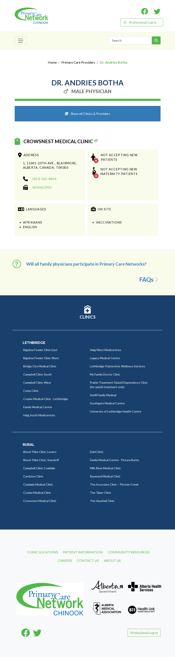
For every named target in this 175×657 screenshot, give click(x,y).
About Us (112, 560)
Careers (65, 560)
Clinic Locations (42, 552)
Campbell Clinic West (37, 382)
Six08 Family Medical (103, 395)
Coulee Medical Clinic (37, 492)
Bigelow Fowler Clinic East (40, 350)
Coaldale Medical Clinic (38, 484)
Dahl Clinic (97, 452)
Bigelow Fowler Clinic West (41, 358)
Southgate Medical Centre (107, 403)
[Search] (130, 40)
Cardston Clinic (33, 476)
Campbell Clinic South (37, 374)
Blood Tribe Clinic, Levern (39, 452)
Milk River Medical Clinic (105, 468)
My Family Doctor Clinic (105, 374)
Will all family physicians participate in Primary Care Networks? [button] (86, 263)
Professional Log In (139, 22)
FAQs (149, 279)
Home (52, 62)
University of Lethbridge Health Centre (115, 411)
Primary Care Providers (78, 62)
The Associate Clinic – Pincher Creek (114, 484)
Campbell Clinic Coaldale (39, 468)
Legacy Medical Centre (105, 358)
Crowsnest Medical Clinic (58, 141)
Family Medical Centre (37, 407)
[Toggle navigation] (20, 40)
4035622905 (42, 187)
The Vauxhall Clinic (102, 501)
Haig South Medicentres (39, 415)
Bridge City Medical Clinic (39, 366)
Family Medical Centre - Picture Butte (114, 460)
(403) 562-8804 (44, 179)
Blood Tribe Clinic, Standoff (41, 460)
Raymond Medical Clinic (105, 476)
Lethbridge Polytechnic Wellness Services (117, 366)
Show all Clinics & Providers (87, 114)
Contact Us (88, 560)
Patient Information (83, 552)
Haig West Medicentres (105, 350)
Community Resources (129, 552)
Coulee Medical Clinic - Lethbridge (45, 399)
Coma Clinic (31, 390)
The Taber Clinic (100, 492)
